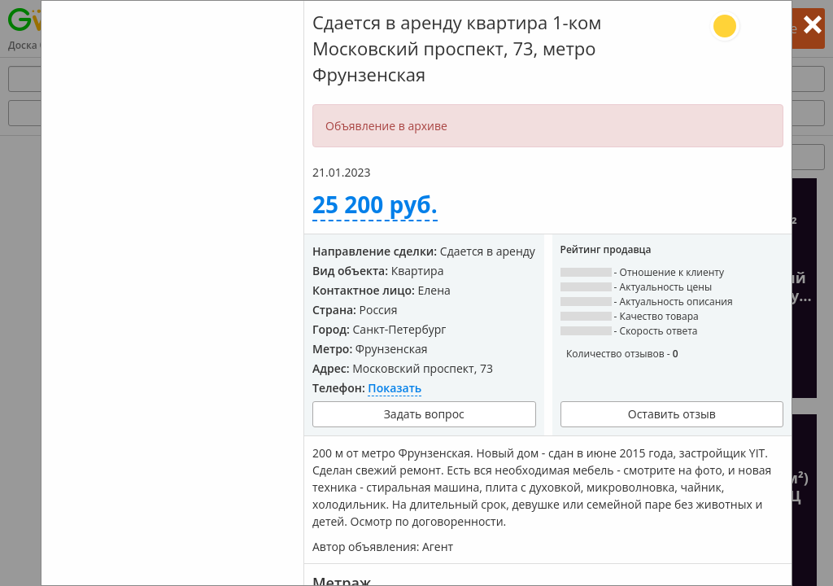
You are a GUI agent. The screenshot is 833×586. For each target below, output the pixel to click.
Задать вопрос (424, 414)
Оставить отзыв (672, 414)
